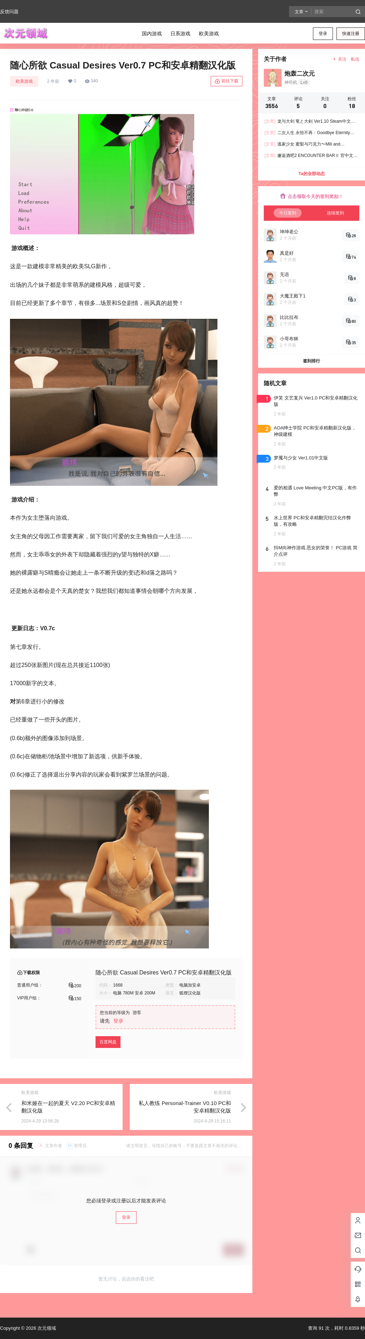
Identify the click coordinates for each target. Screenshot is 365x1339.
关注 (339, 59)
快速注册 (350, 33)
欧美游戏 (24, 81)
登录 (323, 33)
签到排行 (311, 360)
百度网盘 (108, 1041)
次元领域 (46, 1328)
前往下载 (226, 81)
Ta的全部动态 (311, 173)
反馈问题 (9, 11)
